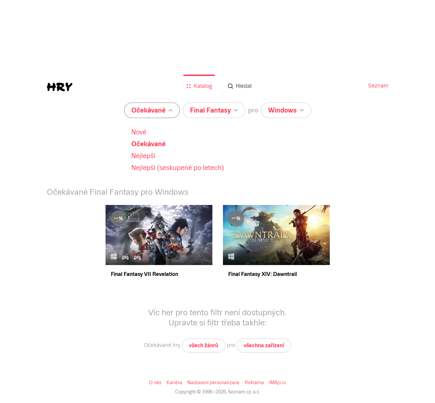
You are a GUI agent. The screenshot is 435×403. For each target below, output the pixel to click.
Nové (138, 132)
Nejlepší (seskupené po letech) (177, 167)
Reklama (254, 382)
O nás (155, 382)
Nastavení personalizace (213, 382)
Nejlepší (143, 155)
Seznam (378, 86)
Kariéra (174, 382)
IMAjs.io (277, 382)
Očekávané (148, 144)
